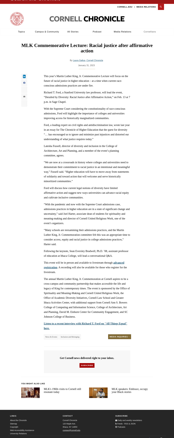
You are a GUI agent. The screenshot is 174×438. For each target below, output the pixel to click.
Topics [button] (21, 28)
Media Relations (146, 3)
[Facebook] (149, 435)
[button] (161, 4)
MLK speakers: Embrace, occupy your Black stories (130, 387)
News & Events (51, 334)
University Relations (18, 430)
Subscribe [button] (87, 362)
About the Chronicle (18, 417)
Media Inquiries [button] (120, 333)
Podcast (97, 28)
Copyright (14, 424)
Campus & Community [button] (47, 28)
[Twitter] (155, 435)
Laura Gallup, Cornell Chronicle (88, 57)
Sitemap (13, 420)
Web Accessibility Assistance (22, 427)
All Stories (73, 28)
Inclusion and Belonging (70, 334)
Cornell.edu (124, 3)
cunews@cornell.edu (71, 427)
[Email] (161, 435)
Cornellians (150, 28)
